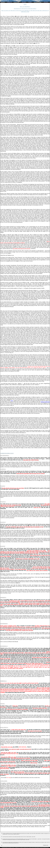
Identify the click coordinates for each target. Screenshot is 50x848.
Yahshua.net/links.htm (45, 401)
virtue (12, 400)
